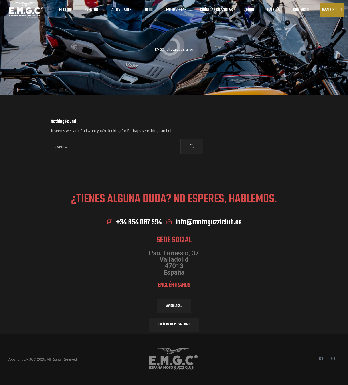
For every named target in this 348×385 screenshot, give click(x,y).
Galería (273, 9)
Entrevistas (176, 9)
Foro (250, 9)
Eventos (91, 9)
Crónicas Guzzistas (216, 9)
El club (65, 9)
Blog (149, 9)
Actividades (121, 9)
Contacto (301, 9)
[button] (332, 10)
